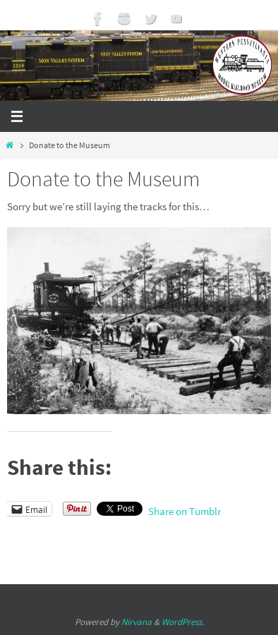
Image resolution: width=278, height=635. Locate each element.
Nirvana (136, 622)
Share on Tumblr (184, 509)
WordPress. (183, 622)
